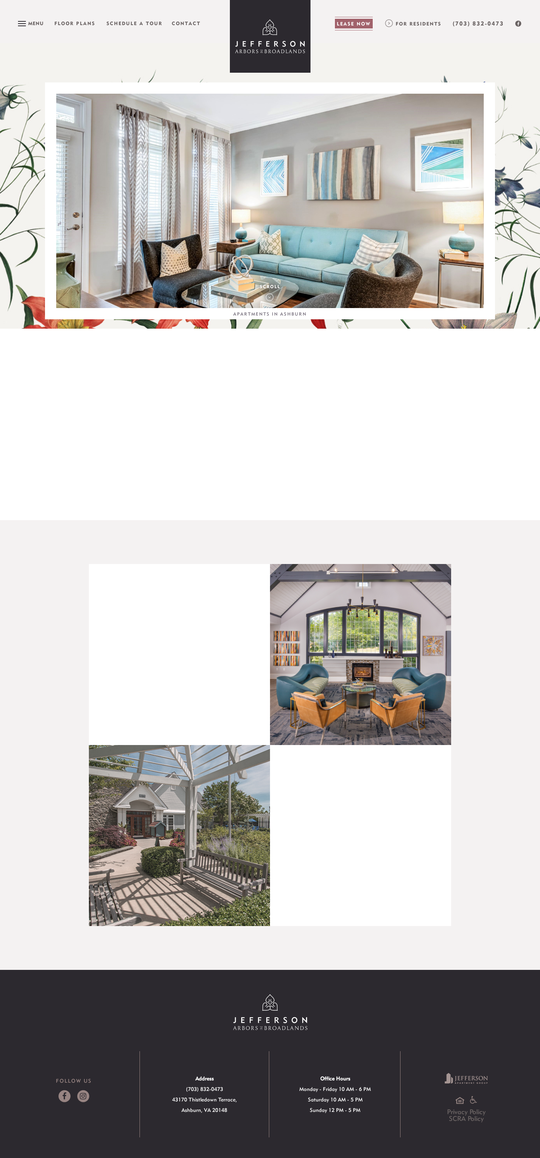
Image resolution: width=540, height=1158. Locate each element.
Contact (186, 23)
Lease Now (354, 23)
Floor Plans (74, 23)
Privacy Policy (466, 1112)
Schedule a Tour (134, 23)
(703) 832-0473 (478, 23)
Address (204, 1078)
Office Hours (335, 1078)
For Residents (418, 24)
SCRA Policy (466, 1118)
